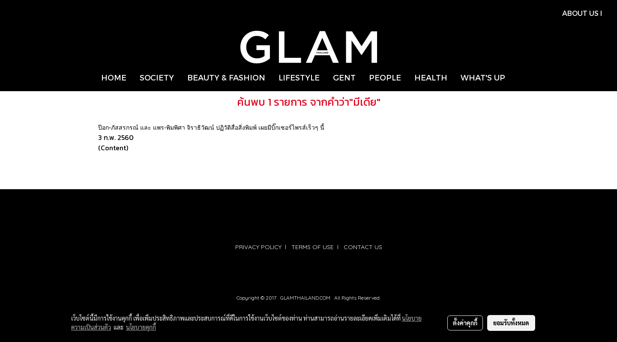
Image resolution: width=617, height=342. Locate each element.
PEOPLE (385, 77)
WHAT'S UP (483, 77)
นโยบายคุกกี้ (141, 327)
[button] (519, 77)
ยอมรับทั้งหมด (511, 323)
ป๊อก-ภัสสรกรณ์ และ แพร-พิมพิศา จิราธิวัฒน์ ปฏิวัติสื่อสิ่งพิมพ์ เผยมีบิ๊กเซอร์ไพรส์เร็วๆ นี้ (211, 127)
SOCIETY (157, 77)
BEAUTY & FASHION (226, 77)
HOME (113, 77)
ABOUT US (580, 13)
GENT (344, 77)
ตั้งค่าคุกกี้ (465, 323)
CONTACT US (363, 247)
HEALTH (430, 77)
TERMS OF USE (312, 247)
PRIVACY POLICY (258, 247)
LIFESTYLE (299, 77)
